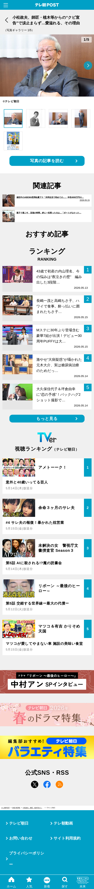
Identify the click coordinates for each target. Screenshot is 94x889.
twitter (34, 784)
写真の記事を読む (47, 160)
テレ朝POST (47, 5)
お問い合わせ (20, 838)
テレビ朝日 (19, 823)
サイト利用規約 (67, 838)
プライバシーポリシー (26, 859)
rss (59, 784)
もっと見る (47, 418)
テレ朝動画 (63, 823)
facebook (47, 784)
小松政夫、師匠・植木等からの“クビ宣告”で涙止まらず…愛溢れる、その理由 (34, 808)
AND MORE (16, 808)
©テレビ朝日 (51, 808)
